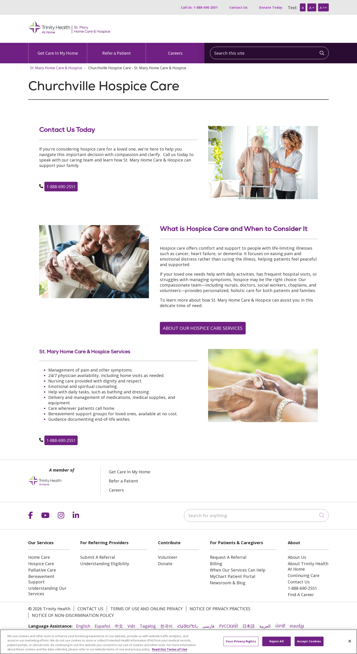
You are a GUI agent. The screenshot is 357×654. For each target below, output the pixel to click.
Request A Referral (228, 557)
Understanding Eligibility (104, 563)
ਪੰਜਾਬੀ (280, 626)
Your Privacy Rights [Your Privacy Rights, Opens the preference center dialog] (241, 641)
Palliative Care (42, 570)
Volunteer (167, 557)
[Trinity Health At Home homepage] (69, 34)
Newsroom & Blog (227, 582)
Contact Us (238, 7)
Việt (131, 626)
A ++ (323, 7)
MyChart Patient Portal (232, 576)
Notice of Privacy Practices (220, 608)
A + (311, 7)
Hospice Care (41, 563)
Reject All (276, 641)
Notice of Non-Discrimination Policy (73, 615)
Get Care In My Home (58, 49)
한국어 (166, 626)
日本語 (248, 626)
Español (102, 626)
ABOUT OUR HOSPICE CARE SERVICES (202, 328)
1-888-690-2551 (61, 186)
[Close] (350, 641)
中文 (119, 626)
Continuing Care (303, 575)
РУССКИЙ (228, 626)
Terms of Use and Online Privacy (146, 608)
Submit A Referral (97, 557)
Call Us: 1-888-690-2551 (199, 7)
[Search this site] (269, 53)
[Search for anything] (256, 515)
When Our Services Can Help (237, 570)
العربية (264, 626)
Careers (175, 49)
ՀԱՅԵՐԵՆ (187, 626)
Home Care (39, 557)
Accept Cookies (309, 641)
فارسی (208, 626)
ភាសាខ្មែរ (297, 626)
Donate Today (270, 7)
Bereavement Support (41, 579)
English (83, 626)
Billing (216, 563)
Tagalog (148, 626)
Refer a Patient (116, 49)
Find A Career (301, 594)
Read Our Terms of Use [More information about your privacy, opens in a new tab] (169, 649)
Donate (165, 563)
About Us (297, 557)
